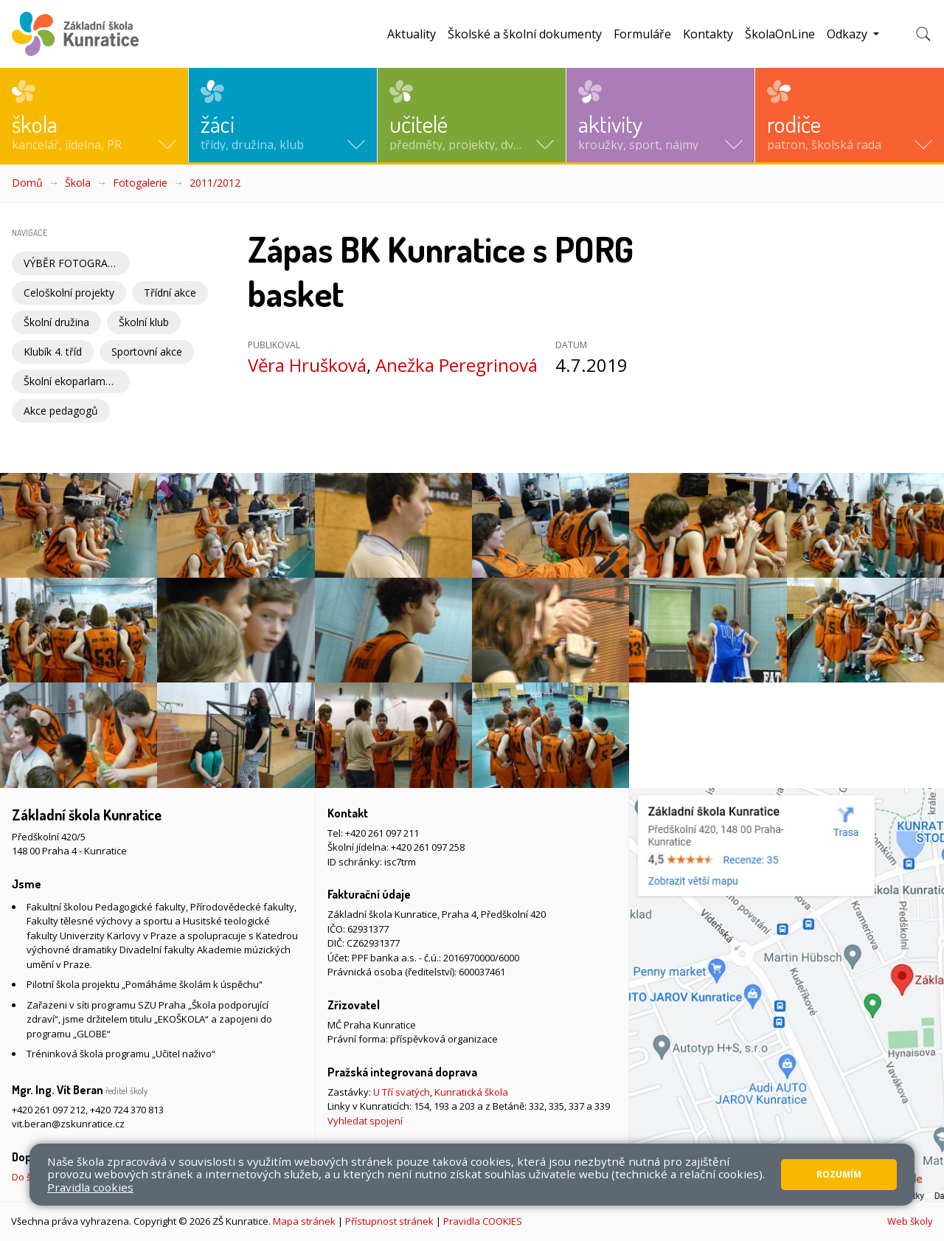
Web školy (910, 1221)
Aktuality (411, 34)
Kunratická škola (471, 1092)
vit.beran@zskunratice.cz (68, 1123)
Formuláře (642, 34)
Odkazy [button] (848, 34)
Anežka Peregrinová (456, 365)
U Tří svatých (401, 1092)
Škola (78, 183)
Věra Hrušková (307, 365)
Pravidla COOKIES (482, 1221)
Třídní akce (170, 293)
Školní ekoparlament (72, 381)
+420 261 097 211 (382, 833)
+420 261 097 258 (428, 847)
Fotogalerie (140, 183)
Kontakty (708, 34)
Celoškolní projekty (69, 293)
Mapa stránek (304, 1221)
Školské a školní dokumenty (525, 34)
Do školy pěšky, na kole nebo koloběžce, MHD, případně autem (151, 1176)
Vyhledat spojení (365, 1120)
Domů (27, 183)
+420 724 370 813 (127, 1109)
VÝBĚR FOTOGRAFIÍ (71, 263)
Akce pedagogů (61, 411)
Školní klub (144, 322)
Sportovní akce (146, 352)
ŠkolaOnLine (780, 34)
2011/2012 (215, 183)
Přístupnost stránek (389, 1221)
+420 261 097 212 (49, 1109)
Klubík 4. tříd (53, 352)
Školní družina (56, 322)
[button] (94, 115)
